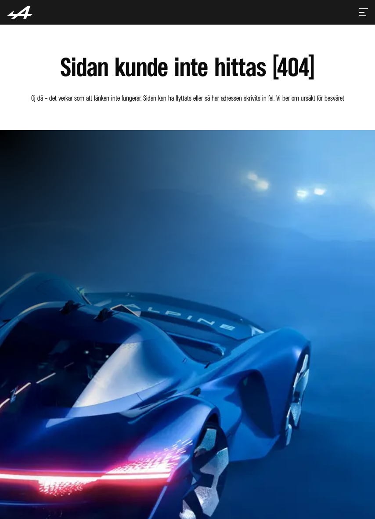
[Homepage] (19, 12)
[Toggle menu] (363, 12)
